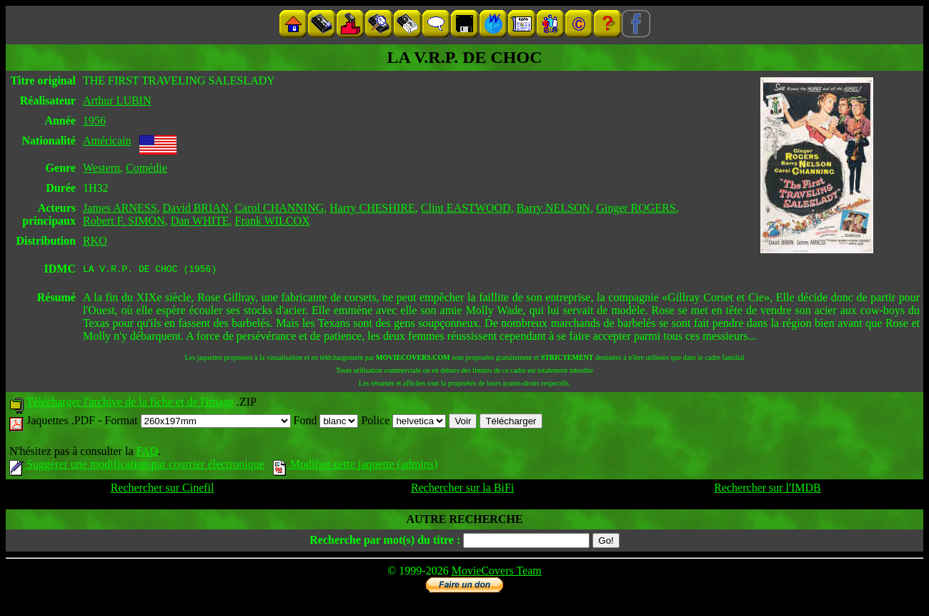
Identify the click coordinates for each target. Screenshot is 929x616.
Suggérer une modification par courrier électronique (136, 466)
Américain (107, 141)
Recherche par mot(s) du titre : (384, 542)
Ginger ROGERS (636, 208)
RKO (95, 241)
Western (101, 168)
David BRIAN (196, 208)
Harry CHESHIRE (372, 208)
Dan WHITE (200, 221)
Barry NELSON (554, 208)
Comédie (146, 168)
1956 (94, 120)
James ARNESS (120, 208)
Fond (326, 422)
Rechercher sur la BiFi (462, 490)
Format (197, 422)
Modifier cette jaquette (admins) (355, 466)
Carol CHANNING (279, 208)
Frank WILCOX (272, 221)
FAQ (147, 453)
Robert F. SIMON (124, 221)
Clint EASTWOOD (466, 208)
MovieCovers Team (497, 573)
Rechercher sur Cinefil (162, 490)
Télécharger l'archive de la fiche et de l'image (130, 404)
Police (403, 422)
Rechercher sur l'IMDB (767, 490)
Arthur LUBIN (117, 100)
